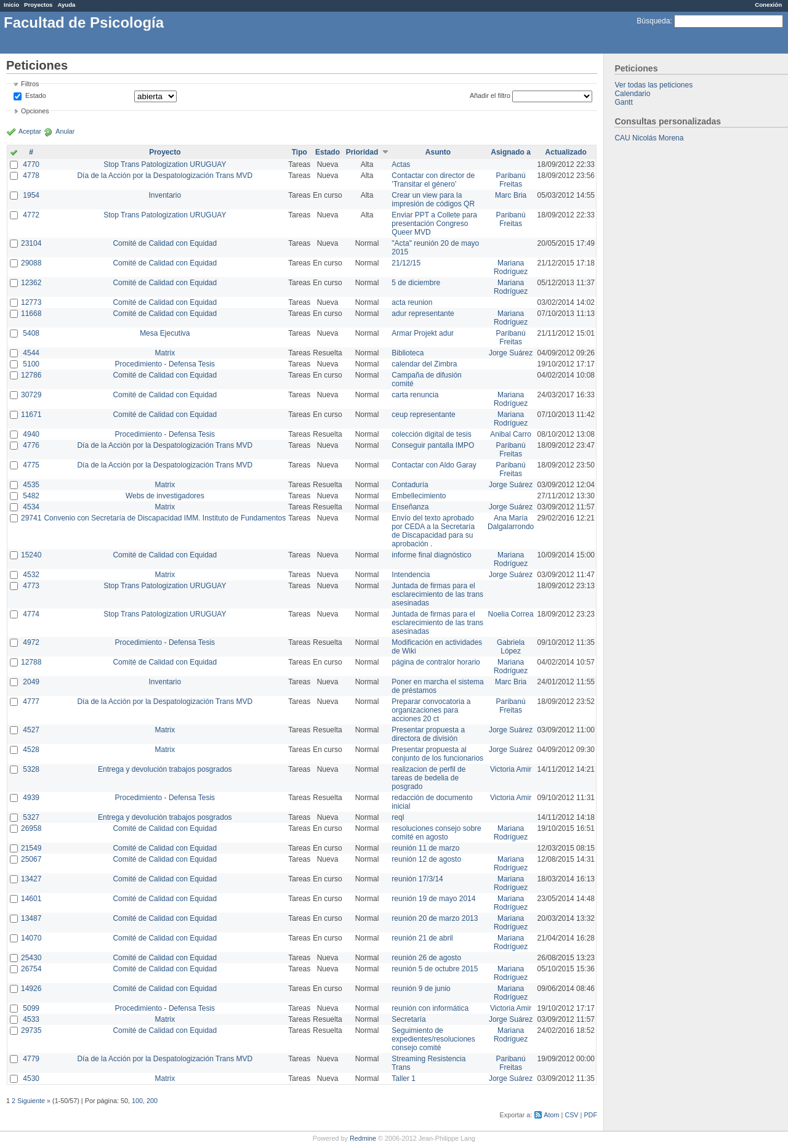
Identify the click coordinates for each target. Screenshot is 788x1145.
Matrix (165, 353)
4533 (31, 1019)
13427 (31, 879)
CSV (571, 1115)
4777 (31, 701)
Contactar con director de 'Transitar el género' (433, 179)
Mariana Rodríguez (511, 267)
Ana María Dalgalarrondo (511, 522)
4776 (31, 445)
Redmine (363, 1138)
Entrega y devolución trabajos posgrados (164, 769)
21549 (31, 848)
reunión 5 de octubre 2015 (435, 969)
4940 (31, 434)
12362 (31, 282)
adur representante (423, 313)
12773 (31, 302)
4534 (31, 507)
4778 (31, 175)
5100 (31, 364)
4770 (31, 164)
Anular (64, 131)
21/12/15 (406, 263)
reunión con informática (430, 1008)
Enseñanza (410, 507)
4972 (31, 642)
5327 (31, 817)
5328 (31, 769)
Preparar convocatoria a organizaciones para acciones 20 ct (431, 710)
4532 (31, 574)
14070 (31, 938)
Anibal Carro (510, 434)
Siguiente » (33, 1100)
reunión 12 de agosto (426, 859)
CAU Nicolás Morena (648, 138)
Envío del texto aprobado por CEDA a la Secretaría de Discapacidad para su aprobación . (433, 531)
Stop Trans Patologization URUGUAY (164, 164)
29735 (31, 1030)
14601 (31, 898)
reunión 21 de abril (422, 938)
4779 (31, 1058)
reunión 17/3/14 (417, 879)
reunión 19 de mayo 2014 (433, 898)
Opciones (35, 111)
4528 (31, 749)
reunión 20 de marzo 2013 (435, 918)
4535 (31, 484)
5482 (31, 496)
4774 (31, 614)
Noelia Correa (511, 614)
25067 (31, 859)
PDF (590, 1115)
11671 (31, 414)
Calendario (632, 93)
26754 (31, 969)
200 (152, 1100)
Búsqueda (653, 21)
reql (398, 817)
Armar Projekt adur (423, 333)
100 (137, 1100)
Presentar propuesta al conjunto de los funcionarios (437, 754)
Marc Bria (510, 195)
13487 (31, 918)
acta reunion (412, 302)
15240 (31, 555)
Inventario (164, 195)
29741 (31, 518)
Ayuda (66, 4)
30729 (31, 394)
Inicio (11, 4)
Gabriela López (511, 646)
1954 (31, 195)
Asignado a (511, 152)
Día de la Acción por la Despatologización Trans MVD (164, 175)
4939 (31, 797)
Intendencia (411, 574)
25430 (31, 957)
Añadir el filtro (490, 95)
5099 (31, 1008)
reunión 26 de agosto (426, 957)
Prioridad (362, 152)
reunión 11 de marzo (425, 848)
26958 (31, 828)
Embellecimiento (419, 496)
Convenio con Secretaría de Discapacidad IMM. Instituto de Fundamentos (165, 518)
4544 (31, 353)
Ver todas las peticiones (653, 85)
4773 (31, 585)
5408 (31, 333)
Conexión (768, 4)
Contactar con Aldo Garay (434, 465)
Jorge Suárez (511, 353)
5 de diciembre (416, 282)
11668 (31, 313)
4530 (31, 1078)
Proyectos (38, 4)
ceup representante (423, 414)
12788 (31, 662)
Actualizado (566, 152)
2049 (31, 682)
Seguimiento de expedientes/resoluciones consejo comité (433, 1039)
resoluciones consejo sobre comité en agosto (436, 832)
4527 (31, 730)
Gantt (623, 102)
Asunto (438, 152)
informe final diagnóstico (431, 555)
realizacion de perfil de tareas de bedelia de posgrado (428, 778)
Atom (551, 1115)
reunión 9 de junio (421, 988)
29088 (31, 263)
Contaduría (410, 484)
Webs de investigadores (165, 496)
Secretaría (408, 1019)
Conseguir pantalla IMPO (433, 445)
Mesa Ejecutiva (165, 333)
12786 (31, 375)
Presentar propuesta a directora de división (428, 734)
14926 (31, 988)
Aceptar (29, 131)
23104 (31, 243)
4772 (31, 215)
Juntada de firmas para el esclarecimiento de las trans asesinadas (437, 594)
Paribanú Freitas (511, 179)
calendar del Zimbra (424, 364)
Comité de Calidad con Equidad (165, 243)
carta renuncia (415, 394)
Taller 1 (404, 1078)
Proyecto (164, 152)
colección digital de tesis (431, 434)
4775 (31, 465)
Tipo (299, 152)
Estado (35, 95)
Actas (401, 164)
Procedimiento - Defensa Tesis (165, 364)
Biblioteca (408, 353)
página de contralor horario (436, 662)
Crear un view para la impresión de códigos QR (433, 199)
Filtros (30, 83)
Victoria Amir (510, 769)
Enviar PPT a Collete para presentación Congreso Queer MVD (434, 224)
